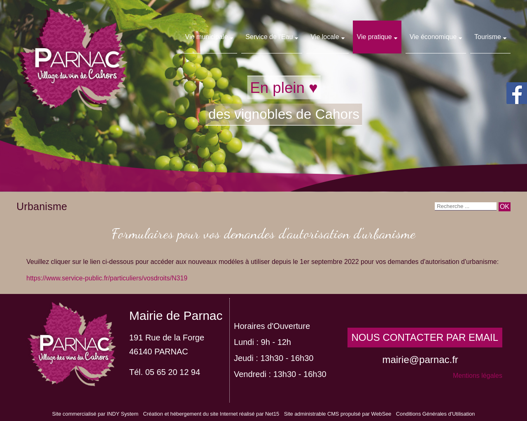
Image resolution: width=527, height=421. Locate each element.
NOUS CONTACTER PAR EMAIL (425, 337)
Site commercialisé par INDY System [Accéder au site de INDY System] (95, 414)
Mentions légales (477, 375)
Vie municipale (206, 36)
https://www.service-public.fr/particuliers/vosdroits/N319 (106, 278)
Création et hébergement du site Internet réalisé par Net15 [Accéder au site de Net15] (211, 414)
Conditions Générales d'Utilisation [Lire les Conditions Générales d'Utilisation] (435, 414)
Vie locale (324, 36)
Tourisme (487, 36)
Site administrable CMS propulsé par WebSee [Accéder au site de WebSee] (338, 414)
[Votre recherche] (466, 206)
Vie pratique (374, 36)
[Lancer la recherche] (505, 206)
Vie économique (433, 36)
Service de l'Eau (269, 36)
